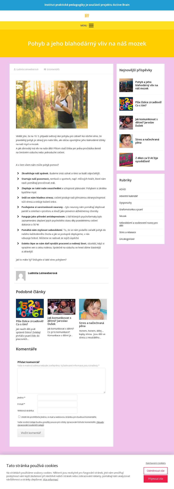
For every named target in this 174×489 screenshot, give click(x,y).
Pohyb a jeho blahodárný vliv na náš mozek (146, 85)
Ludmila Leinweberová (26, 69)
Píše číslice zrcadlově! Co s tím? (29, 322)
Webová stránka (26, 410)
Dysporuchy (125, 202)
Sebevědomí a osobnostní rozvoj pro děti (138, 224)
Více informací (50, 479)
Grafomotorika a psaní (131, 209)
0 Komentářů (51, 69)
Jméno (21, 397)
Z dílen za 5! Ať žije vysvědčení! (146, 159)
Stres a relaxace (127, 232)
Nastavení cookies (156, 463)
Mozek (122, 216)
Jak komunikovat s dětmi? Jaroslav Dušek (59, 321)
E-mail (21, 404)
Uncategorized (126, 238)
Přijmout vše (155, 478)
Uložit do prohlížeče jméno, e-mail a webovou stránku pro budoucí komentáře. (59, 417)
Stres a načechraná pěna (91, 324)
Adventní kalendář (128, 195)
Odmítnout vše (155, 470)
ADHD (122, 189)
